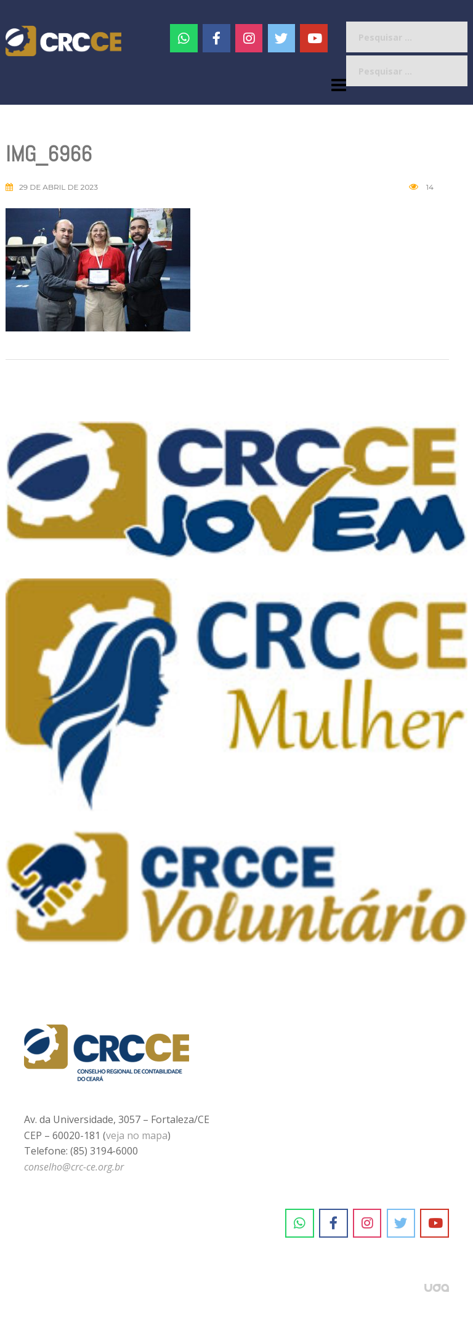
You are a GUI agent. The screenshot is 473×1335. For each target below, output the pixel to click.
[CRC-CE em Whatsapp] (184, 38)
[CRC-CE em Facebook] (216, 38)
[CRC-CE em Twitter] (282, 38)
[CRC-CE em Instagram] (367, 1223)
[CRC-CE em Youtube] (314, 38)
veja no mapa (137, 1135)
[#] (249, 38)
